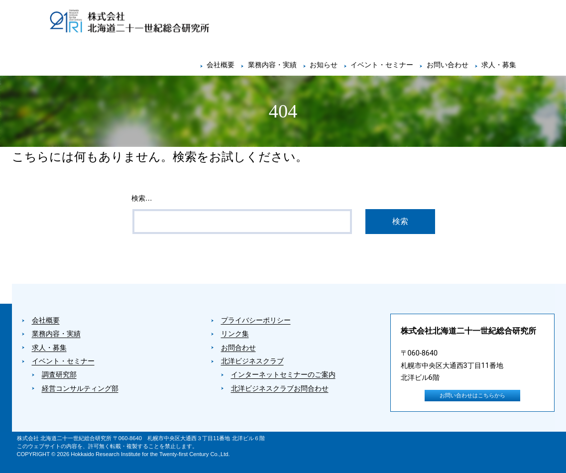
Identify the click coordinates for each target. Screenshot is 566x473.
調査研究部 (59, 374)
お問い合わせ (447, 65)
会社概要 (220, 65)
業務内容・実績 (272, 65)
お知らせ (324, 65)
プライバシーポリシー (256, 320)
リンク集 (235, 334)
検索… (141, 198)
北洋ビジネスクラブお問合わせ (280, 388)
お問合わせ (238, 348)
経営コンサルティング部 (80, 388)
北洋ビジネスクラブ (252, 361)
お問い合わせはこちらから (472, 395)
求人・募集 (498, 65)
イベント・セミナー (381, 65)
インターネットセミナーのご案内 (283, 374)
